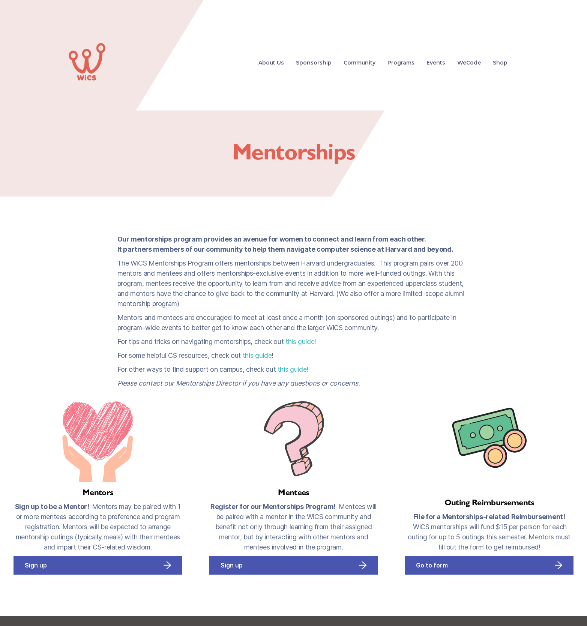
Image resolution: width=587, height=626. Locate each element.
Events (435, 62)
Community (359, 62)
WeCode (469, 62)
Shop (500, 62)
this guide (299, 341)
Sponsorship (314, 62)
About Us (271, 62)
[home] (87, 62)
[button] (400, 62)
